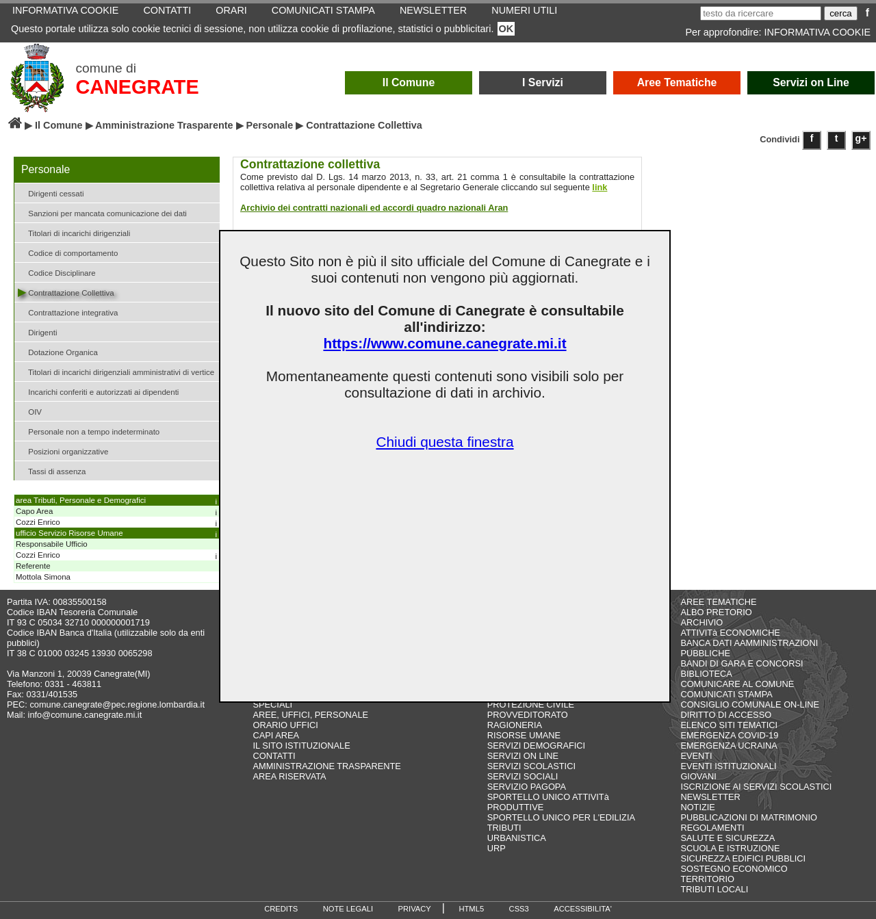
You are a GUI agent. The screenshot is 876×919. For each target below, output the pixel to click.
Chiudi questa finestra (444, 442)
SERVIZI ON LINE (522, 756)
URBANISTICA (516, 838)
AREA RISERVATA (289, 776)
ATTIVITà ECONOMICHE (730, 632)
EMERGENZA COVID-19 (729, 735)
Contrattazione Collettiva (66, 292)
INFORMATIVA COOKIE (817, 32)
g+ (861, 138)
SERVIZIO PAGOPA (526, 786)
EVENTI (696, 756)
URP (496, 848)
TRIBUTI (504, 828)
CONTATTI (274, 756)
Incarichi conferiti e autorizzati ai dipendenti (98, 391)
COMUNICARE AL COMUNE (737, 684)
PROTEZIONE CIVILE (530, 704)
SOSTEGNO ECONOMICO (733, 869)
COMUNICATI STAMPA (726, 694)
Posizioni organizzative (63, 450)
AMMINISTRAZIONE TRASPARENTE (327, 766)
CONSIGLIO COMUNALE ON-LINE (749, 704)
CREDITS (281, 909)
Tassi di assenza (52, 470)
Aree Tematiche (677, 82)
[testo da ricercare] (760, 13)
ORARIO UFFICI (285, 725)
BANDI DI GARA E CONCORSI (741, 663)
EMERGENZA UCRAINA (728, 745)
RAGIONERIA (514, 725)
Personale (270, 125)
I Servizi (542, 82)
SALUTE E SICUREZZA (727, 838)
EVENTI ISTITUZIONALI (728, 766)
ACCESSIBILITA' (583, 909)
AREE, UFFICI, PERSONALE (311, 715)
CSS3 (519, 909)
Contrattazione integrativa (68, 312)
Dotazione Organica (58, 351)
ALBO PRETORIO (715, 612)
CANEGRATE (136, 87)
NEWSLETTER (710, 797)
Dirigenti (37, 331)
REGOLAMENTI (712, 828)
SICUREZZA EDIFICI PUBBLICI (743, 858)
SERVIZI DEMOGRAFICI (536, 745)
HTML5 (471, 909)
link (599, 187)
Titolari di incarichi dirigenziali (74, 232)
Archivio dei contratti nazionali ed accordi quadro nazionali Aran (374, 208)
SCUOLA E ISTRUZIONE (730, 848)
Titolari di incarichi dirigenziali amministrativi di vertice (116, 371)
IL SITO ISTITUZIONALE (301, 745)
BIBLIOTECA (706, 674)
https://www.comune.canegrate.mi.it (444, 343)
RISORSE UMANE (524, 735)
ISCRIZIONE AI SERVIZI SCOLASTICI (756, 786)
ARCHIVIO (701, 622)
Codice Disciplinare (57, 272)
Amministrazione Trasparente (164, 125)
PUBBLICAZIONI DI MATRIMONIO (748, 817)
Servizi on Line (811, 82)
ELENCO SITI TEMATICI (728, 725)
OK (506, 28)
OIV (30, 411)
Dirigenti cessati (50, 192)
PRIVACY (414, 909)
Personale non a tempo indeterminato (88, 431)
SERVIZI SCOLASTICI (531, 766)
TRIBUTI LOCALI (714, 889)
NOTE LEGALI (348, 909)
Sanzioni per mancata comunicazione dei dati (102, 212)
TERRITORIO (707, 879)
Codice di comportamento (68, 252)
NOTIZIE (697, 807)
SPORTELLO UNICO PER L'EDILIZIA (561, 817)
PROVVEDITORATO (527, 715)
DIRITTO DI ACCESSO (725, 715)
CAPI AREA (276, 735)
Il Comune (409, 82)
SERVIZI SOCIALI (522, 776)
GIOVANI (698, 776)
